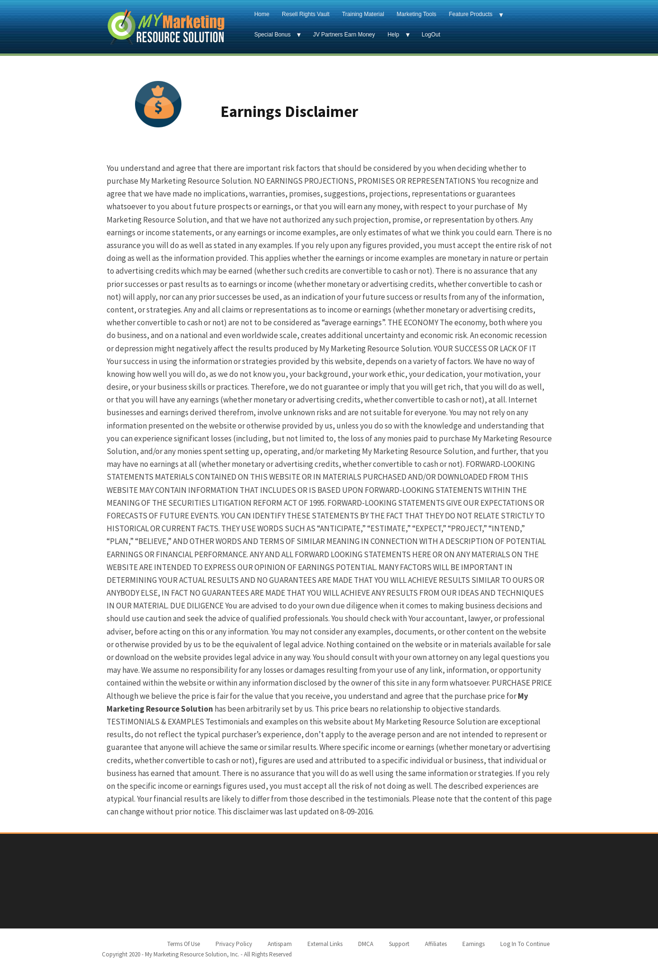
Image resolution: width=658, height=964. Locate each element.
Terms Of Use (183, 944)
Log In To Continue (525, 944)
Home (262, 14)
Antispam (280, 944)
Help (393, 34)
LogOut (431, 34)
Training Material (363, 14)
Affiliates (436, 944)
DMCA (365, 944)
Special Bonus (272, 34)
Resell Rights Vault (306, 14)
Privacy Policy (234, 944)
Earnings (473, 944)
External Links (325, 944)
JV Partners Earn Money (344, 34)
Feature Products (470, 14)
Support (399, 944)
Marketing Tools (416, 14)
